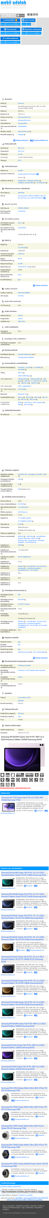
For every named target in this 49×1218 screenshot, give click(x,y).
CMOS (20, 545)
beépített (21, 700)
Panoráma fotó (22, 540)
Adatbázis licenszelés (22, 1206)
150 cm (20, 677)
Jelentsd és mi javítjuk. (26, 1195)
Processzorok (10, 29)
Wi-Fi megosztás (38, 402)
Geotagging (31, 474)
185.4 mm (21, 151)
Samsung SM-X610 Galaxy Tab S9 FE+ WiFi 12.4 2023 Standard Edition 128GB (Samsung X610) (22, 1046)
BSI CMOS (21, 504)
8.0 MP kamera (22, 512)
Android (20, 170)
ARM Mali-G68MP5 (24, 293)
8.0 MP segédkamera (24, 557)
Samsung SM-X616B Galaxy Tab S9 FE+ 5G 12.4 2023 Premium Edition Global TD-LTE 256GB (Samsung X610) (23, 895)
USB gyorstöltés (35, 379)
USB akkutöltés (22, 379)
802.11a (20, 397)
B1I (19, 489)
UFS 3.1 (20, 223)
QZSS (44, 474)
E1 (18, 484)
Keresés (20, 15)
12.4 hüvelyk (22, 247)
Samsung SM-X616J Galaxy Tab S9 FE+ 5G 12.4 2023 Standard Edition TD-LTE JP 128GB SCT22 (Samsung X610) (22, 959)
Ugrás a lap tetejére (9, 1206)
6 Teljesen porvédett (24, 665)
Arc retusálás (34, 570)
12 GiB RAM (21, 211)
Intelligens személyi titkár (26, 183)
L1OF (19, 479)
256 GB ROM (22, 228)
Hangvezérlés (22, 180)
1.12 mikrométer (23, 507)
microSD (28, 367)
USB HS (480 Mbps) (24, 376)
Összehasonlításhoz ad (39, 140)
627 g (19, 160)
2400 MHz (21, 193)
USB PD (44, 381)
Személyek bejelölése (34, 568)
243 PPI (20, 264)
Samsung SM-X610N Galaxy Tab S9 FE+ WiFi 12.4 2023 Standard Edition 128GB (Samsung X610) (23, 1024)
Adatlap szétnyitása (20, 140)
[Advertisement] (24, 70)
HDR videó (30, 536)
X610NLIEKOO (22, 126)
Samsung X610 (22, 123)
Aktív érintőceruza (23, 131)
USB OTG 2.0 (37, 381)
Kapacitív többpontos (24, 354)
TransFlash (21, 367)
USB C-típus (21, 321)
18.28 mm (21, 254)
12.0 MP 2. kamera (24, 604)
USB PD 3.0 (34, 383)
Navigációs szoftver (33, 180)
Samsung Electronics (24, 117)
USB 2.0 (20, 373)
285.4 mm (21, 148)
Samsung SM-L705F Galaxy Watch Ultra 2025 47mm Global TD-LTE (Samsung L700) (22, 1127)
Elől (19, 594)
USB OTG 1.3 (28, 381)
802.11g (36, 397)
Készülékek (10, 20)
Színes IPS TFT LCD (23, 267)
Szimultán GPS (22, 474)
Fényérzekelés (41, 652)
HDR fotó (21, 536)
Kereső (3, 24)
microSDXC (21, 369)
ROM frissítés (28, 20)
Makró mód (35, 538)
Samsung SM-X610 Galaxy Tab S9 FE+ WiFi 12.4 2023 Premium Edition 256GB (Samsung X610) (22, 1067)
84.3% (20, 259)
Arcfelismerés (32, 540)
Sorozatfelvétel (41, 536)
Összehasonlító (11, 24)
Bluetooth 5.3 (22, 394)
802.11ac (24, 399)
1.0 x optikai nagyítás (24, 518)
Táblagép (20, 134)
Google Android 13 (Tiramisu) (27, 174)
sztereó (20, 315)
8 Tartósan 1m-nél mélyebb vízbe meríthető (31, 670)
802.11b (28, 397)
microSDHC (37, 367)
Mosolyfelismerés (30, 542)
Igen (19, 280)
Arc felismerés (41, 183)
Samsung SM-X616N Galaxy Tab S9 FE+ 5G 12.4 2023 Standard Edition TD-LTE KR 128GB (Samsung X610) (22, 981)
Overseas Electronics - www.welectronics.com (15, 788)
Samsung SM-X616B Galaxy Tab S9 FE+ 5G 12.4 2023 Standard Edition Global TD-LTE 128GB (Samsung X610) (23, 873)
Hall (34, 652)
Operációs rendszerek (31, 29)
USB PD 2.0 (24, 383)
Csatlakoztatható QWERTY (26, 357)
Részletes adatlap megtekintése (11, 1186)
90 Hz (19, 275)
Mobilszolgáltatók (10, 38)
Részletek (38, 811)
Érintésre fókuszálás (24, 538)
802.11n (45, 397)
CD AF (20, 524)
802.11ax (33, 399)
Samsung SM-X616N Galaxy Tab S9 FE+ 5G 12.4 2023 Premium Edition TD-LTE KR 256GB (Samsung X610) (22, 1003)
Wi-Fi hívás (27, 404)
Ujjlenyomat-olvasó (24, 652)
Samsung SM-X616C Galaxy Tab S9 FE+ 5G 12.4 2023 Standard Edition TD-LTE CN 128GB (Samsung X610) (22, 916)
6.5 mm (20, 154)
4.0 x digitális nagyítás (24, 521)
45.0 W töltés (22, 389)
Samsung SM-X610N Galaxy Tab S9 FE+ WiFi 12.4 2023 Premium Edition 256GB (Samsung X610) (27, 1199)
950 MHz (20, 296)
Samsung (21, 103)
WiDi (19, 404)
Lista (18, 24)
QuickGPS (39, 474)
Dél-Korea (21, 713)
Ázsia (19, 716)
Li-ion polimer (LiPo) (24, 697)
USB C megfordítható (24, 386)
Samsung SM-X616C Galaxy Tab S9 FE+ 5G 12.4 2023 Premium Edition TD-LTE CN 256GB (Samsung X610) (22, 938)
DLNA (19, 402)
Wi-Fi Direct (28, 402)
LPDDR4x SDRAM (23, 208)
